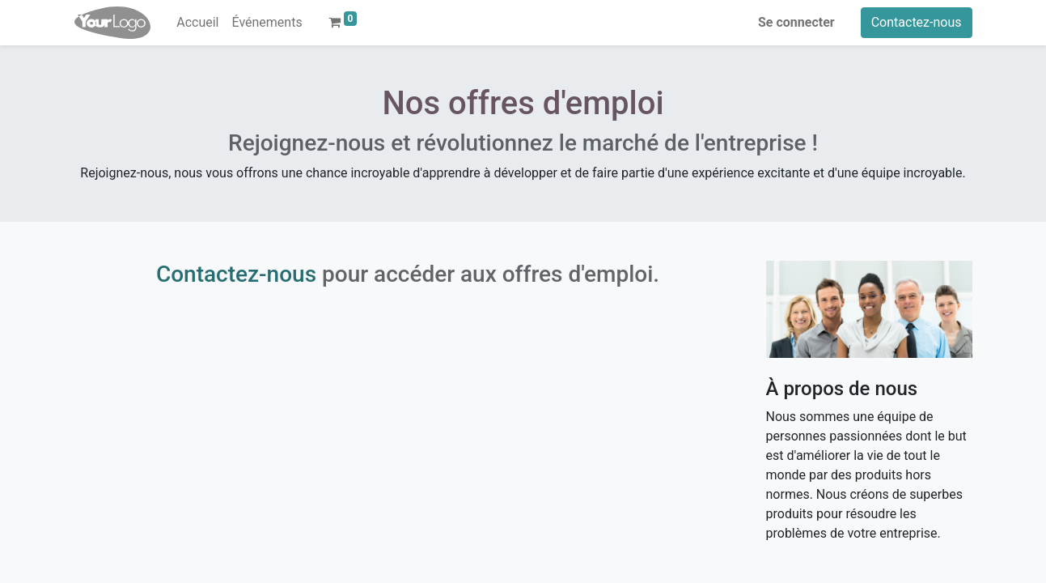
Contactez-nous (916, 22)
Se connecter (796, 22)
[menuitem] (197, 22)
